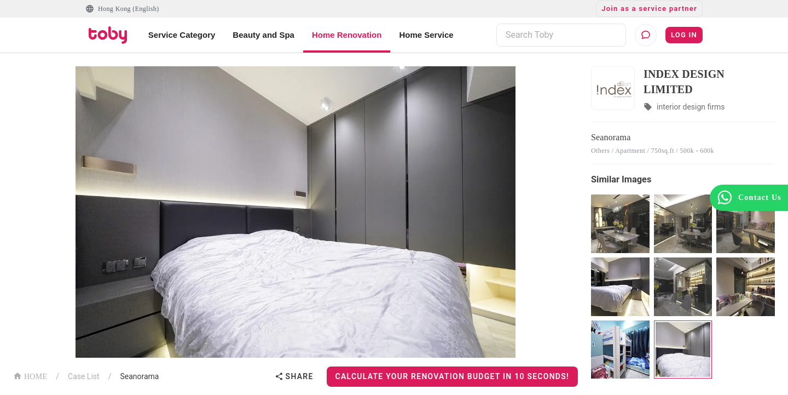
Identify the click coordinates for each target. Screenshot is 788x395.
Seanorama (139, 376)
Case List (84, 376)
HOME (30, 375)
